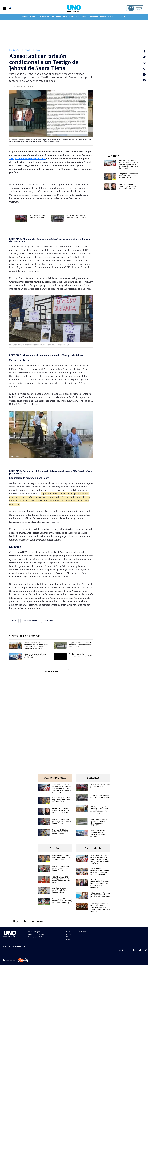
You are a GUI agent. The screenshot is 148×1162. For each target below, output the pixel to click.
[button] (4, 8)
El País (74, 17)
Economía (83, 17)
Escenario (93, 17)
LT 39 (117, 17)
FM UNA (69, 939)
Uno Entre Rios (14, 50)
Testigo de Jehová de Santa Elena (27, 158)
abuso (37, 50)
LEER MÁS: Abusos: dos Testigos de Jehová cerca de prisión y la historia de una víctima (50, 240)
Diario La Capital (34, 932)
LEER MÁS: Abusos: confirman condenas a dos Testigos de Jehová (46, 355)
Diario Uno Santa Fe (35, 937)
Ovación (66, 17)
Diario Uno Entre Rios (36, 934)
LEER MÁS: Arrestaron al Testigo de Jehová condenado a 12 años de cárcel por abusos (50, 472)
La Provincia (45, 17)
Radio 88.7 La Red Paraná (76, 932)
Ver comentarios (51, 672)
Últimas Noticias (30, 17)
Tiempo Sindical (106, 17)
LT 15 (123, 17)
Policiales (56, 17)
